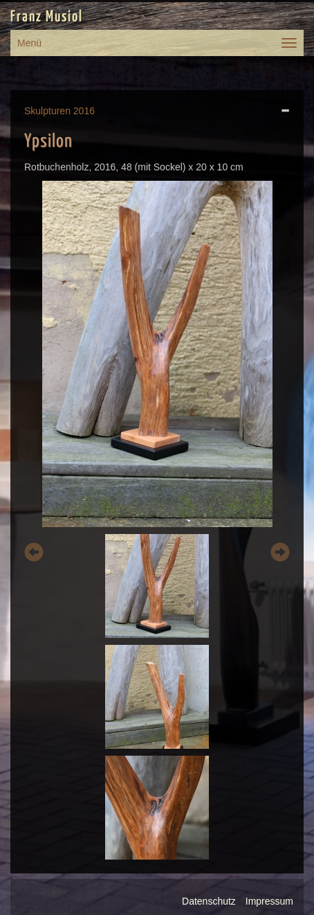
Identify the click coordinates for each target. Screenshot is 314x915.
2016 (84, 110)
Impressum (269, 901)
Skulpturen (47, 110)
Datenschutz (209, 901)
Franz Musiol (46, 17)
